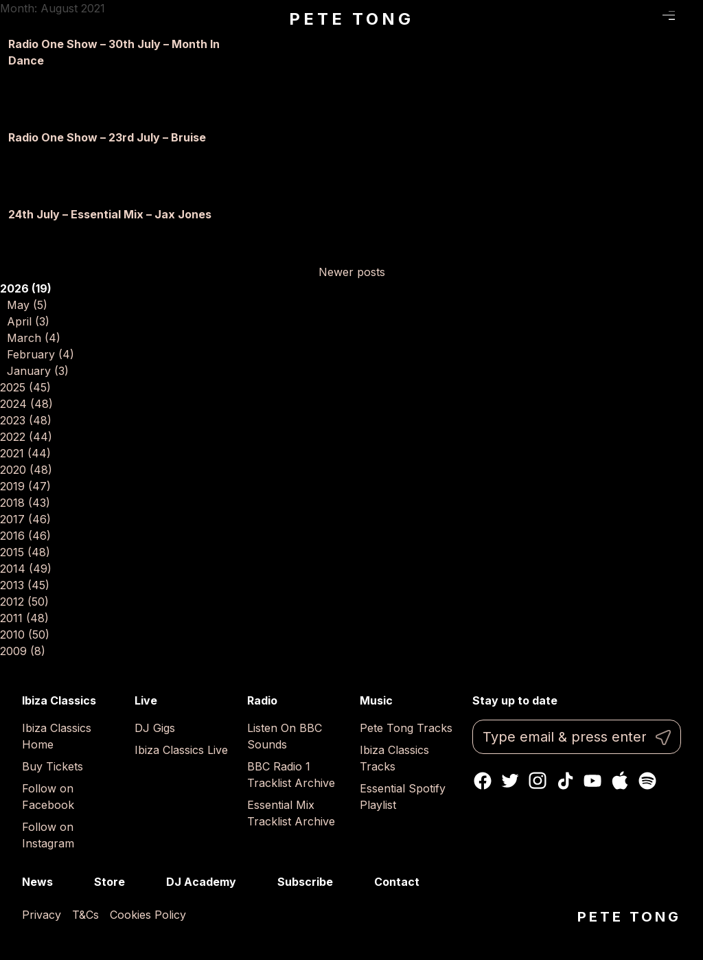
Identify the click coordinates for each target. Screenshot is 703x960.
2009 (22, 651)
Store (109, 882)
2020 (26, 470)
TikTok (565, 780)
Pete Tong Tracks (406, 728)
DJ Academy (201, 882)
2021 (25, 453)
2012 (24, 601)
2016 (25, 535)
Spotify (647, 780)
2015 (25, 552)
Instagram (537, 780)
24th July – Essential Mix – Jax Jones (109, 214)
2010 (24, 634)
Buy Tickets (52, 766)
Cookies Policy (148, 915)
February (40, 354)
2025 (25, 387)
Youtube (592, 780)
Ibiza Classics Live (181, 750)
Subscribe (305, 882)
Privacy (41, 915)
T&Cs (85, 915)
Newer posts (352, 272)
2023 (25, 420)
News (37, 882)
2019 (25, 486)
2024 (26, 404)
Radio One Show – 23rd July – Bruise (107, 137)
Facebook (482, 780)
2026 (25, 288)
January (38, 371)
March (33, 338)
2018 (25, 503)
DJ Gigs (155, 728)
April (28, 321)
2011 (24, 618)
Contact (396, 882)
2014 (25, 568)
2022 (26, 437)
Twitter (510, 780)
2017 (25, 519)
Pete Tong (351, 19)
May (27, 305)
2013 (24, 585)
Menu (669, 16)
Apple (620, 780)
